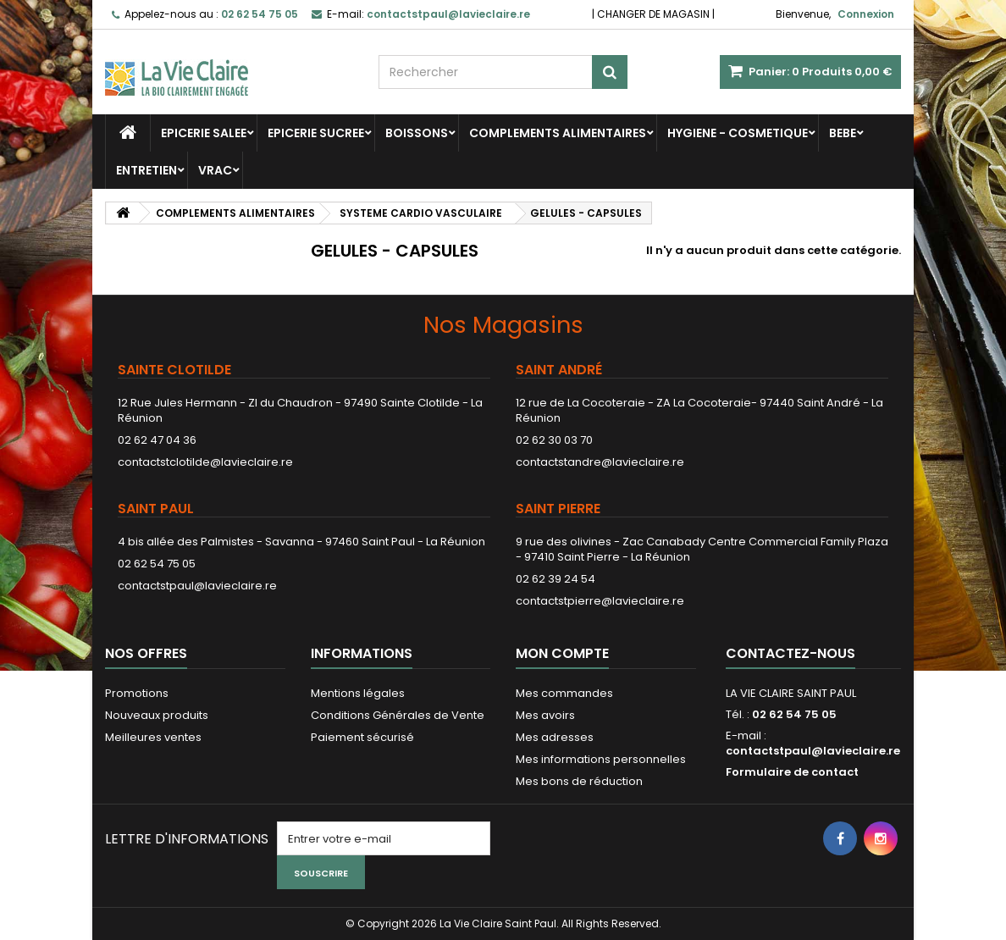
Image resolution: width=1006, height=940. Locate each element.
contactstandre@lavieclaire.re (600, 462)
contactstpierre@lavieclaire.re (600, 601)
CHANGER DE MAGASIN (653, 14)
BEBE (842, 132)
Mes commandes (564, 693)
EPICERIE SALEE (203, 132)
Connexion (865, 14)
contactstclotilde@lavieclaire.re (205, 462)
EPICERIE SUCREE (316, 132)
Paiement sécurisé (362, 737)
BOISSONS (416, 132)
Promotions (137, 693)
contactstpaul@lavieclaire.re (197, 586)
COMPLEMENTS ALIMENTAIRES (557, 132)
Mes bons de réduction (579, 781)
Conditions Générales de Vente (397, 715)
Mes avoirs (545, 715)
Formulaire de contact (792, 772)
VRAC (215, 170)
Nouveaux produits (156, 715)
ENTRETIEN (146, 170)
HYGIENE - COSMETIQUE (737, 132)
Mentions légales (358, 693)
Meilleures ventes (153, 737)
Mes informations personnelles (601, 759)
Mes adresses (555, 737)
